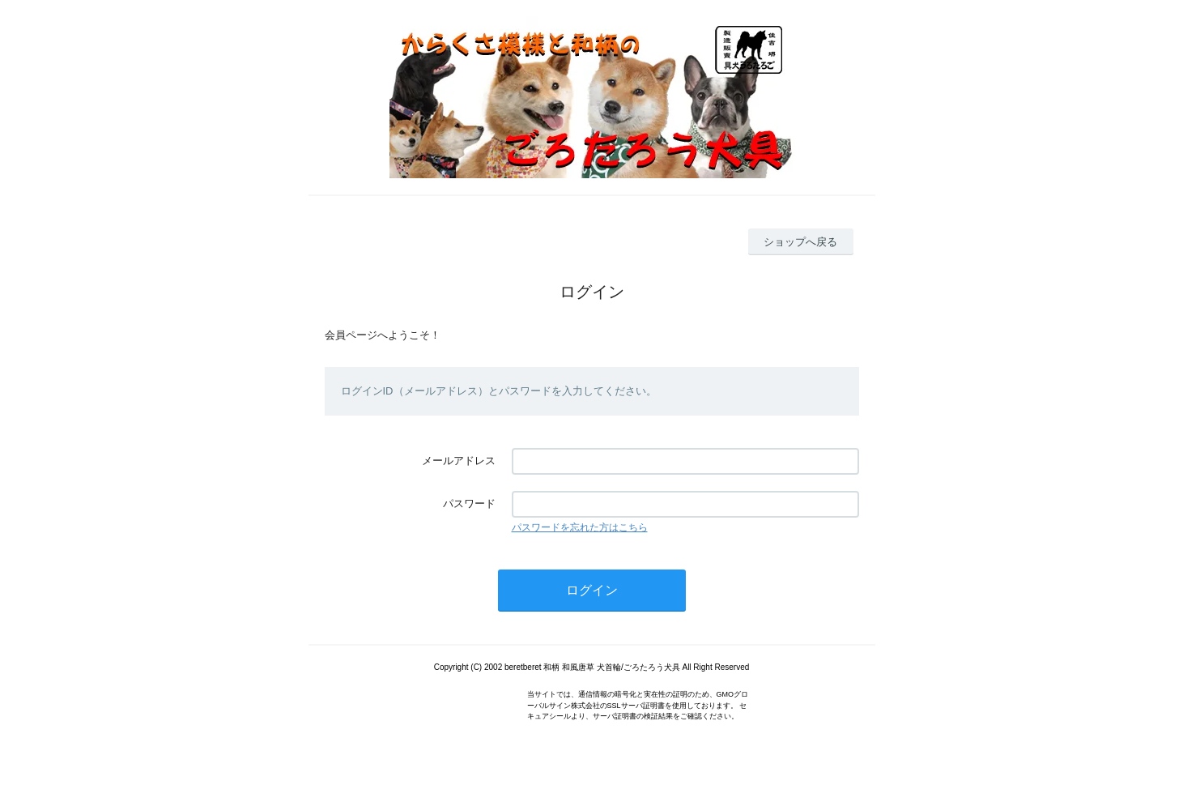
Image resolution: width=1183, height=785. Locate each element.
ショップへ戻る (800, 242)
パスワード (469, 503)
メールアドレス (459, 460)
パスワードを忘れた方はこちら (580, 527)
